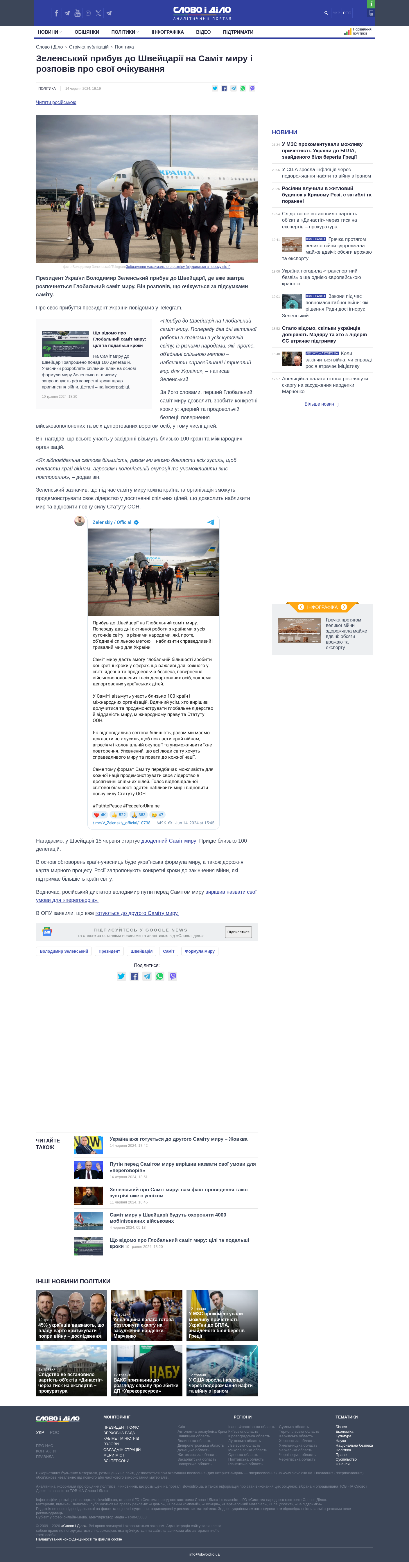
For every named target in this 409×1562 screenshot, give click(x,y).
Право (341, 1454)
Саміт (168, 951)
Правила (45, 1456)
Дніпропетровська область (200, 1445)
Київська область (243, 1431)
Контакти (46, 1451)
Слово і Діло (49, 46)
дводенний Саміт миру (168, 841)
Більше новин (321, 404)
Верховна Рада (119, 1433)
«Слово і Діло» (74, 1526)
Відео (203, 32)
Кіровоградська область (249, 1436)
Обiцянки (87, 32)
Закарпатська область (196, 1459)
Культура (343, 1436)
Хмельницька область (298, 1445)
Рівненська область (245, 1464)
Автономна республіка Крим (202, 1431)
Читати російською (56, 102)
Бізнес (341, 1427)
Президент (109, 951)
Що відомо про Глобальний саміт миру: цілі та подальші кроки (119, 339)
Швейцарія (141, 951)
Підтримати (238, 32)
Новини (50, 32)
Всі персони (116, 1461)
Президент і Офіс (121, 1427)
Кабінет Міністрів (121, 1438)
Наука (341, 1441)
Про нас (44, 1445)
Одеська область (243, 1454)
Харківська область (296, 1436)
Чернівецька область (297, 1454)
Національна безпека (354, 1445)
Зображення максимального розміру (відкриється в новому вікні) (178, 267)
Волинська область (194, 1441)
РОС (347, 13)
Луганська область (244, 1441)
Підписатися (238, 932)
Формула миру (200, 951)
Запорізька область (194, 1464)
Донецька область (193, 1450)
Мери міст (113, 1455)
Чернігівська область (297, 1459)
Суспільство (346, 1459)
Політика (124, 46)
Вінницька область (193, 1436)
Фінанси (342, 1464)
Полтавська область (246, 1459)
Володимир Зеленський (64, 951)
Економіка (344, 1431)
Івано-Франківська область (251, 1427)
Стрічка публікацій (89, 46)
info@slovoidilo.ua (204, 1554)
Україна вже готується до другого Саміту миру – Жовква (178, 1142)
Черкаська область (295, 1450)
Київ (181, 1427)
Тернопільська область (299, 1431)
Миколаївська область (247, 1450)
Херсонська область (296, 1441)
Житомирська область (196, 1454)
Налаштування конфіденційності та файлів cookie (79, 1539)
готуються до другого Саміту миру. (137, 913)
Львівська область (244, 1445)
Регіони (243, 1417)
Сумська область (294, 1427)
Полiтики (126, 32)
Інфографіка (168, 32)
